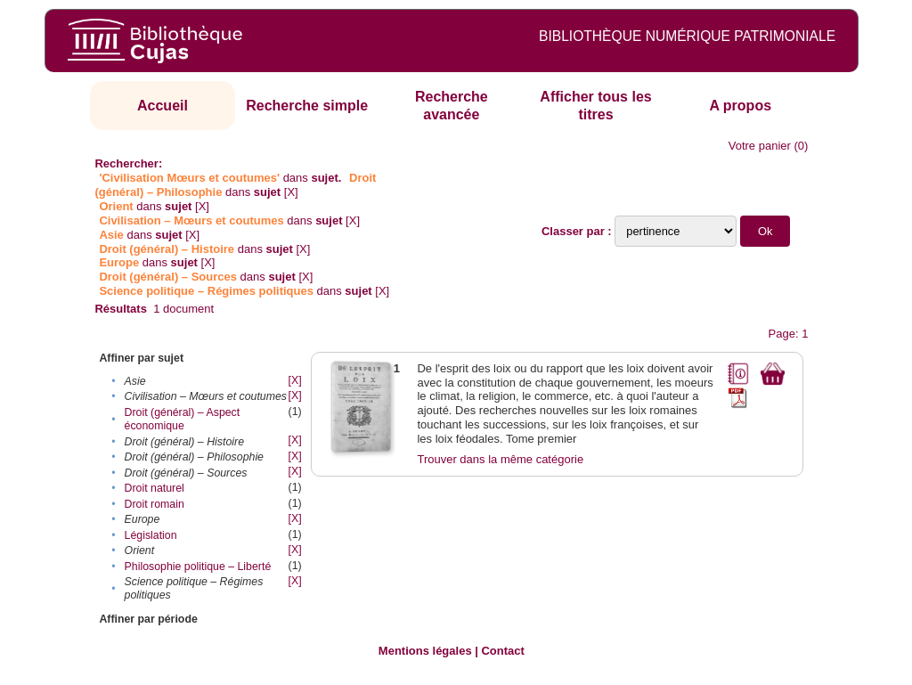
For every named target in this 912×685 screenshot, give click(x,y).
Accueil (162, 105)
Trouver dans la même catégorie (500, 459)
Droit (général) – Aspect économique (182, 419)
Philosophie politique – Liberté (198, 566)
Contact (502, 650)
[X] (291, 192)
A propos (740, 105)
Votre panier (760, 145)
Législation (151, 535)
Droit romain (154, 504)
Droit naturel (154, 488)
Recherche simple (307, 105)
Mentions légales (425, 650)
